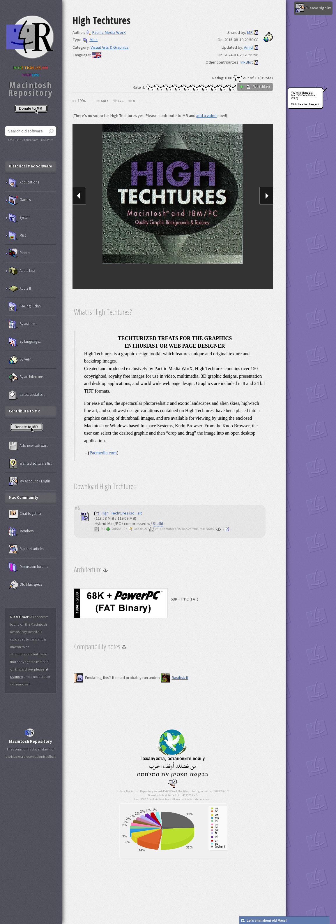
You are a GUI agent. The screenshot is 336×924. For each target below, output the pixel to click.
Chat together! (25, 514)
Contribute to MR (24, 411)
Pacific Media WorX (106, 32)
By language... (25, 341)
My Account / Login (29, 481)
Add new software (28, 446)
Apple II (20, 288)
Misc (90, 39)
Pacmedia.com (103, 452)
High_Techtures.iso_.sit (118, 513)
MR (250, 32)
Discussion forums (28, 567)
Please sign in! (313, 8)
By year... (21, 359)
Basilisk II (174, 677)
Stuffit (158, 523)
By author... (23, 324)
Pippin (19, 253)
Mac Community (23, 497)
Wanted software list (30, 463)
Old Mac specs (25, 584)
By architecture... (27, 377)
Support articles (26, 549)
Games (20, 200)
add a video (206, 115)
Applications (24, 182)
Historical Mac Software (30, 166)
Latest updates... (27, 395)
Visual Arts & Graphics (110, 47)
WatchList (254, 86)
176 (120, 101)
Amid (248, 47)
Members (21, 531)
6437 (104, 101)
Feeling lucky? (25, 306)
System (20, 218)
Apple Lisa (22, 271)
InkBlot (246, 62)
